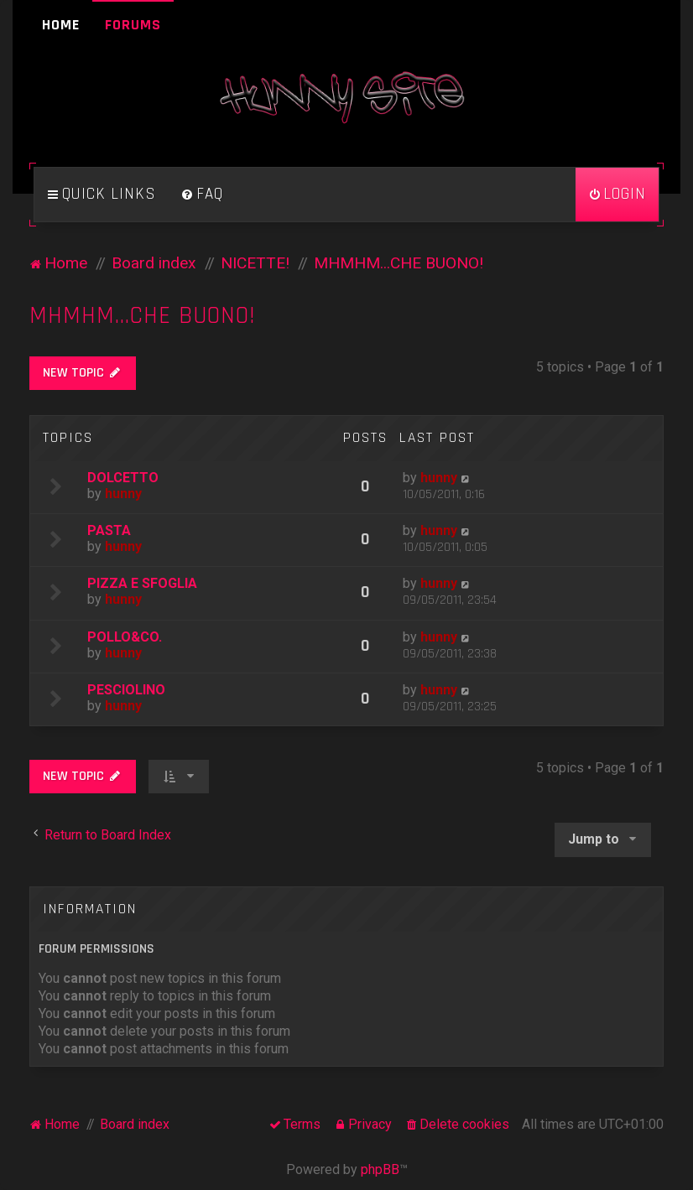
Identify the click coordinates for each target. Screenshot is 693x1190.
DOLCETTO (123, 478)
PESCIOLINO (126, 690)
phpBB (380, 1169)
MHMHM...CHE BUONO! (142, 315)
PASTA (109, 530)
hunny (123, 493)
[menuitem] (202, 194)
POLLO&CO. (124, 637)
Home (61, 24)
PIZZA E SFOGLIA (142, 583)
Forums (133, 24)
